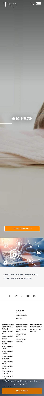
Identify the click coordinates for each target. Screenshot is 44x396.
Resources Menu (20, 228)
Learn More (22, 391)
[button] (40, 383)
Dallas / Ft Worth (21, 316)
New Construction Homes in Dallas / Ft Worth (8, 327)
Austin (18, 313)
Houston (19, 318)
